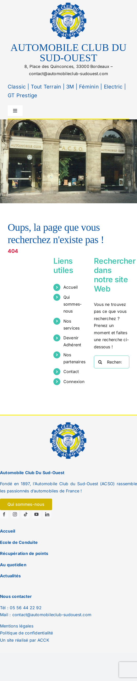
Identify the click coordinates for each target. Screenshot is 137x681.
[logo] (68, 3)
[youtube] (36, 514)
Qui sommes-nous (72, 304)
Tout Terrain (45, 87)
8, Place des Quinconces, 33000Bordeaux (66, 66)
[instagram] (15, 514)
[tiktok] (26, 514)
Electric (112, 87)
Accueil (70, 287)
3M (69, 87)
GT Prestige (22, 95)
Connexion (74, 381)
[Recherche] (100, 362)
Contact (71, 371)
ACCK (43, 640)
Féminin (88, 87)
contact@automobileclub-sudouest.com (68, 73)
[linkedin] (47, 514)
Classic (17, 87)
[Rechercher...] (111, 362)
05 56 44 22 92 (25, 607)
